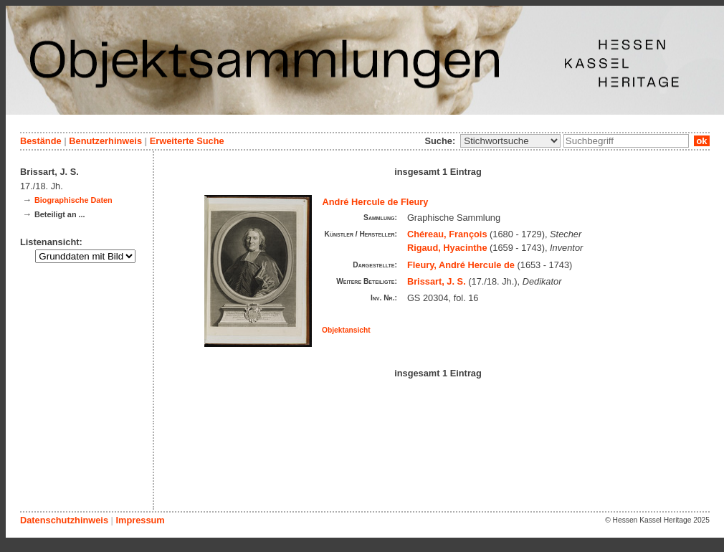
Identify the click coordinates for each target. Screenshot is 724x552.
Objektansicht (346, 330)
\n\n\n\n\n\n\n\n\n (510, 141)
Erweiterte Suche (187, 140)
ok (702, 140)
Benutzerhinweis (105, 140)
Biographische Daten (73, 200)
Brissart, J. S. (436, 281)
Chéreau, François (447, 234)
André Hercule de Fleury (376, 201)
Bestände (41, 140)
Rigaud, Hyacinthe (447, 247)
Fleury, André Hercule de (461, 265)
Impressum (139, 520)
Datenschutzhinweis (64, 520)
